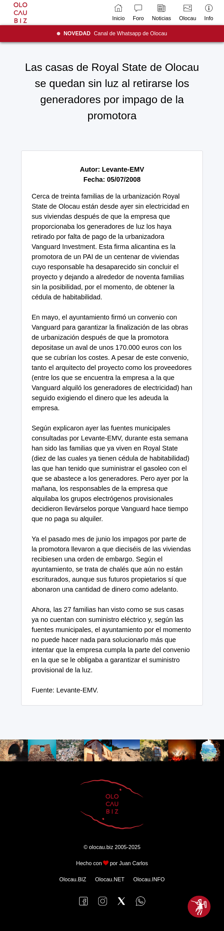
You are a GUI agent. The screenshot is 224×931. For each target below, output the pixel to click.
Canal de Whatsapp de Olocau (115, 33)
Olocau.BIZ (72, 879)
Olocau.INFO (148, 879)
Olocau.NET (109, 879)
